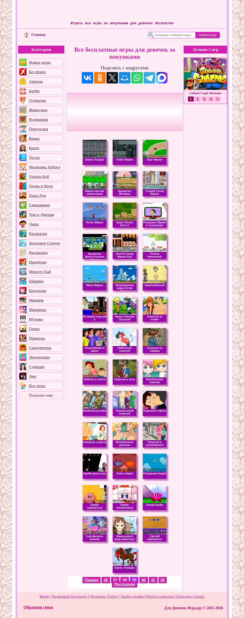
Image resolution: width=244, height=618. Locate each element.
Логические (39, 357)
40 (144, 580)
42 (163, 580)
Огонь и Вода (41, 186)
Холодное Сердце (44, 243)
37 (115, 580)
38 (124, 580)
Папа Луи (37, 195)
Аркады (36, 81)
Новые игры (40, 62)
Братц (34, 148)
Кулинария (38, 119)
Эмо (32, 376)
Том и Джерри (41, 214)
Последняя (124, 584)
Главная (35, 35)
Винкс (34, 138)
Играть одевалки (159, 596)
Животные (38, 109)
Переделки (38, 129)
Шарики (36, 281)
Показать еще (41, 395)
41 (153, 580)
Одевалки (37, 100)
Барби (34, 90)
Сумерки (37, 366)
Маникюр (37, 309)
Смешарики (39, 205)
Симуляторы (40, 347)
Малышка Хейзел (44, 167)
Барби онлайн (132, 596)
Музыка (36, 319)
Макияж (36, 300)
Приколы (37, 338)
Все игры (37, 385)
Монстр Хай (40, 271)
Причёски (37, 262)
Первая (91, 580)
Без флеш (37, 71)
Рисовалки (38, 252)
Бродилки (37, 290)
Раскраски (38, 233)
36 (106, 580)
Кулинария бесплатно (69, 596)
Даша (34, 224)
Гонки (34, 328)
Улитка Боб (39, 176)
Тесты (34, 157)
